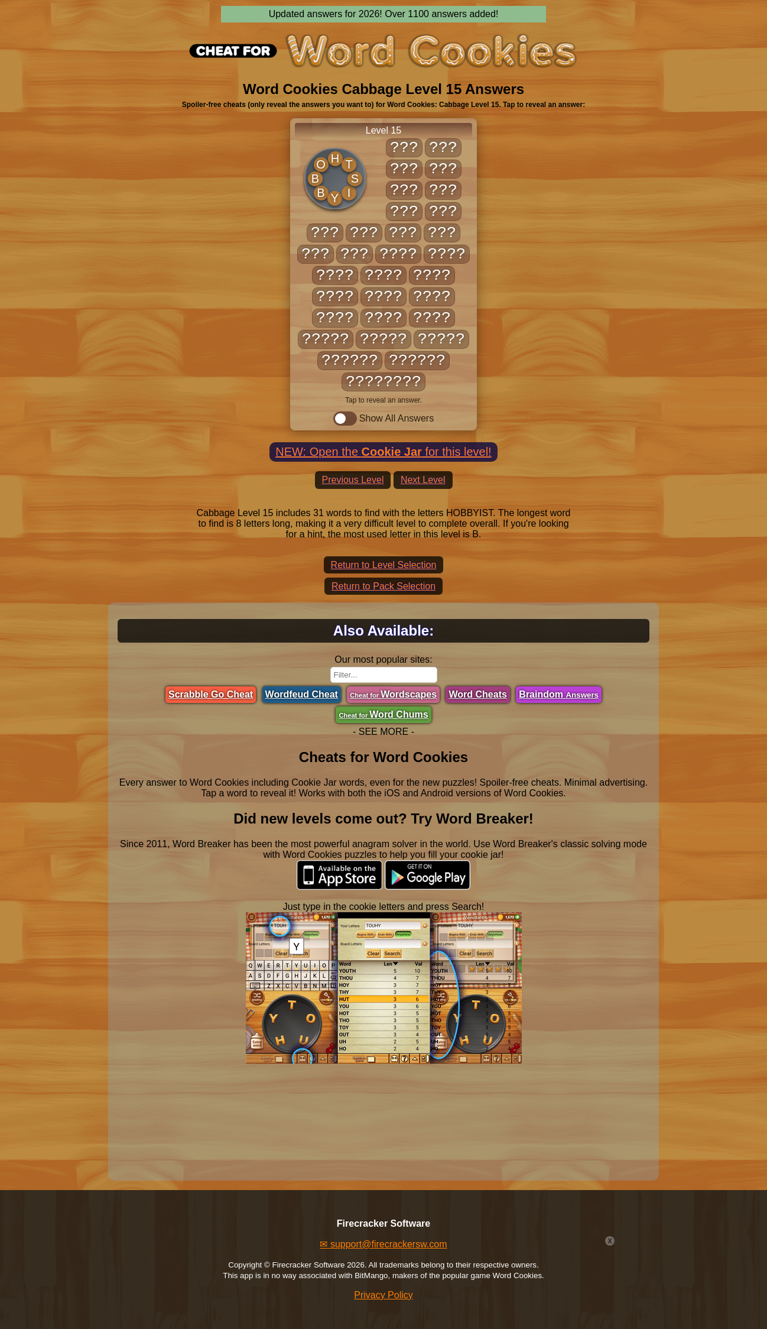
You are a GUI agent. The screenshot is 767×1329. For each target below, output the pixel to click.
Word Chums (383, 714)
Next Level (423, 480)
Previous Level (353, 480)
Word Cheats (477, 694)
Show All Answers (383, 418)
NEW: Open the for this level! (383, 451)
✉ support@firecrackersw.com (383, 1244)
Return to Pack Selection (384, 586)
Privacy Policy (383, 1295)
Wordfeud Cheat (301, 694)
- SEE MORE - (383, 732)
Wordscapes (393, 694)
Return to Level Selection (384, 565)
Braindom (559, 694)
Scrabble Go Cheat (210, 694)
